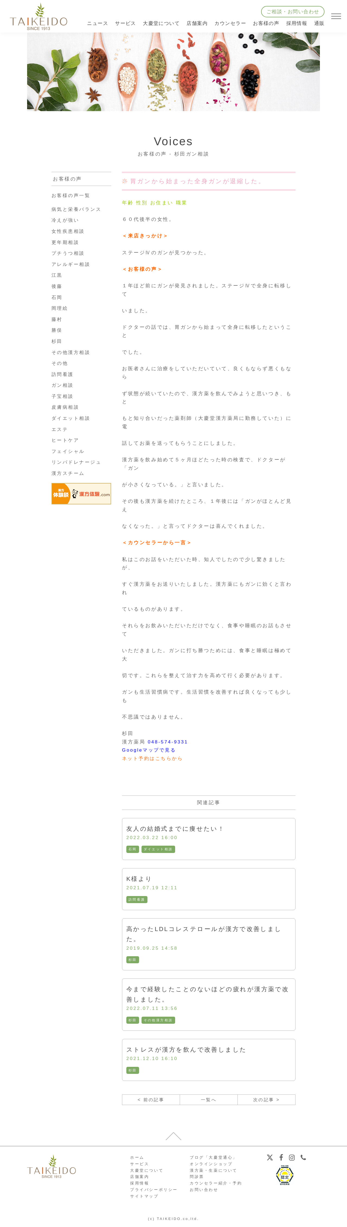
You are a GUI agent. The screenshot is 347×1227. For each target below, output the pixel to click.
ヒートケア (66, 440)
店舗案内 (139, 1179)
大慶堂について (146, 1173)
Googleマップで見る (150, 750)
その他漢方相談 (158, 1021)
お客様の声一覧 (72, 195)
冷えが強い (66, 220)
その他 (60, 363)
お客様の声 (266, 23)
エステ (60, 429)
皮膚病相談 (66, 407)
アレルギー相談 (72, 264)
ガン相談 (63, 385)
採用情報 (296, 23)
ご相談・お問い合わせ (292, 11)
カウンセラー (230, 23)
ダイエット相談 (158, 850)
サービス (139, 1166)
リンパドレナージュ (78, 462)
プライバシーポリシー (154, 1192)
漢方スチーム (69, 473)
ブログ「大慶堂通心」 (213, 1160)
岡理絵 (60, 308)
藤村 (57, 319)
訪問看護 (136, 900)
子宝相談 (63, 396)
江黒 (57, 275)
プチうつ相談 (69, 253)
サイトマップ (144, 1198)
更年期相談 (66, 242)
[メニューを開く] (336, 16)
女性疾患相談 (69, 231)
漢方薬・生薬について (213, 1173)
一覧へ (209, 1101)
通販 (319, 23)
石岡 (132, 850)
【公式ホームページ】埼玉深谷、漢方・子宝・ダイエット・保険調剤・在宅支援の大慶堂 (38, 16)
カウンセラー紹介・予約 (216, 1186)
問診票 (197, 1179)
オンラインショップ (211, 1166)
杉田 (132, 961)
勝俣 (57, 330)
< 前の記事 (151, 1101)
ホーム (137, 1160)
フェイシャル (69, 451)
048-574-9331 (169, 742)
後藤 (57, 286)
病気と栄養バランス (78, 209)
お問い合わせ (204, 1192)
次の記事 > (266, 1101)
